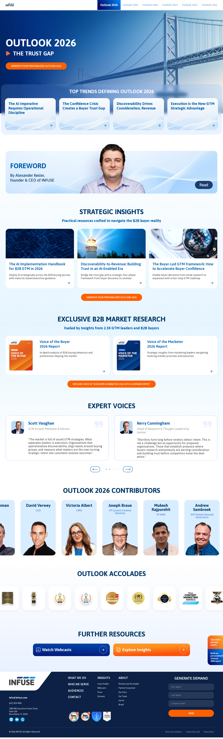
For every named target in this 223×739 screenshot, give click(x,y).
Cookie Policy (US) (189, 733)
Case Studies (103, 685)
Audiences (75, 692)
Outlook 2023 (170, 5)
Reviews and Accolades (128, 685)
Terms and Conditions (168, 733)
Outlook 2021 (209, 5)
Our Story (122, 694)
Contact (74, 698)
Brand (121, 706)
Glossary (101, 698)
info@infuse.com (18, 699)
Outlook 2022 (190, 5)
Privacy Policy (208, 733)
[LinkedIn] (11, 721)
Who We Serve (78, 686)
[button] (95, 469)
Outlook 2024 (150, 5)
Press (99, 694)
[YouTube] (17, 721)
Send (191, 715)
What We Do (77, 679)
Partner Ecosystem (126, 690)
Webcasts (101, 690)
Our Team (122, 698)
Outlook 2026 (109, 5)
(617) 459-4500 (15, 705)
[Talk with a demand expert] (215, 642)
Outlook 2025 (130, 5)
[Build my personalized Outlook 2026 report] (216, 657)
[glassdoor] (22, 721)
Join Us (121, 702)
